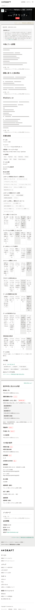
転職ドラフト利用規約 (6, 596)
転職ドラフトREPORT (7, 567)
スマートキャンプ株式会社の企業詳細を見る (24, 23)
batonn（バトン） (22, 609)
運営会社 (3, 593)
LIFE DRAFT (4, 570)
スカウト (11, 542)
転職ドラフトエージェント (7, 560)
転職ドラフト (4, 542)
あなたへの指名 (19, 542)
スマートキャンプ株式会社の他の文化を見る (13, 374)
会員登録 (23, 2)
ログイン (29, 2)
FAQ (2, 581)
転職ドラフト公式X (6, 572)
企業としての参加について (7, 587)
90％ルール (11, 39)
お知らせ (3, 579)
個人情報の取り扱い (6, 599)
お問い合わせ (4, 584)
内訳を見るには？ (28, 383)
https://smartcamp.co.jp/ (12, 532)
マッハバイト (4, 609)
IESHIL (15, 609)
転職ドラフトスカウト (6, 558)
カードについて (11, 364)
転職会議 (10, 609)
